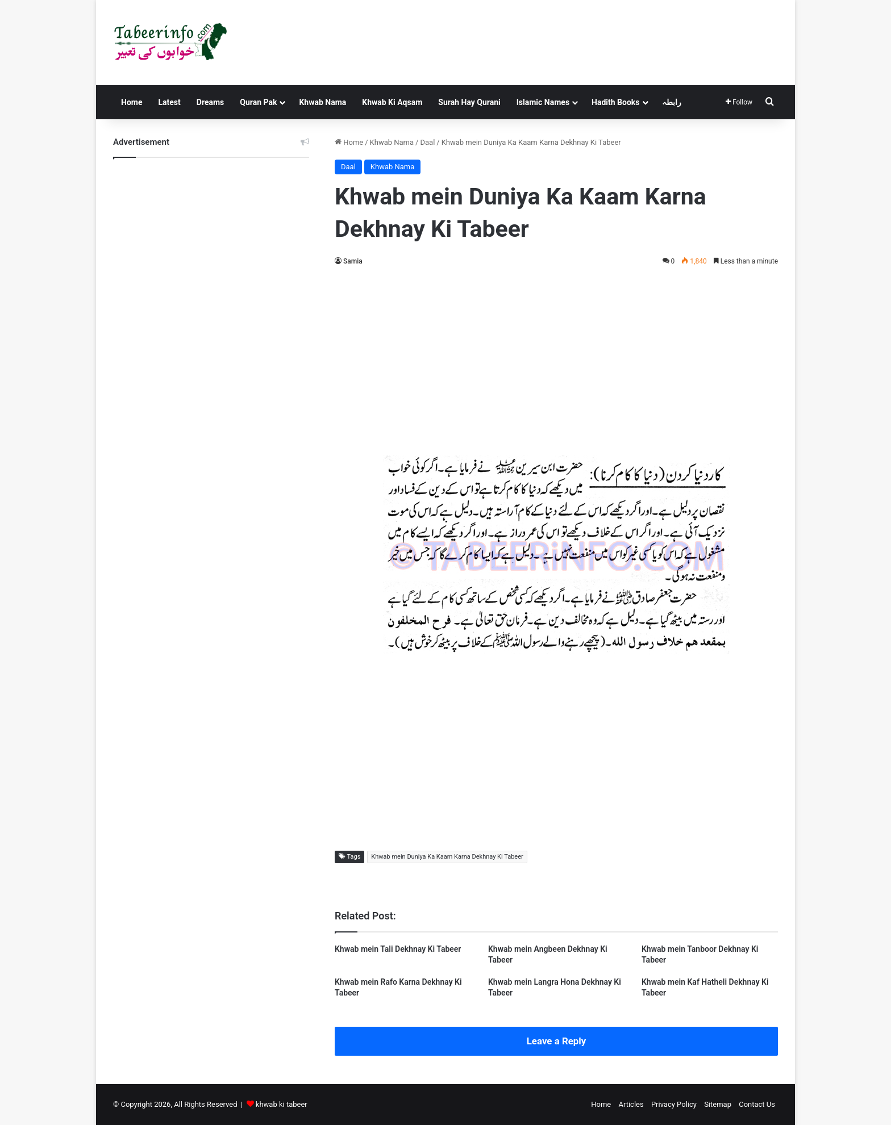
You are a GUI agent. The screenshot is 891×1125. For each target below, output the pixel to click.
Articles (630, 1104)
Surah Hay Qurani (469, 102)
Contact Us (757, 1104)
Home (131, 102)
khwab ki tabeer (281, 1104)
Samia (353, 261)
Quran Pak (258, 102)
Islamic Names (543, 102)
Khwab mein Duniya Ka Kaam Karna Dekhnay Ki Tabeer (447, 856)
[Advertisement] (556, 358)
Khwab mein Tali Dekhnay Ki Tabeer (398, 948)
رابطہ (671, 102)
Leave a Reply (556, 1041)
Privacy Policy (674, 1104)
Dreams (210, 102)
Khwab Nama (322, 102)
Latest (169, 102)
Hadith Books (615, 102)
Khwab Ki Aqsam (392, 102)
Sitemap (717, 1104)
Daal (427, 142)
